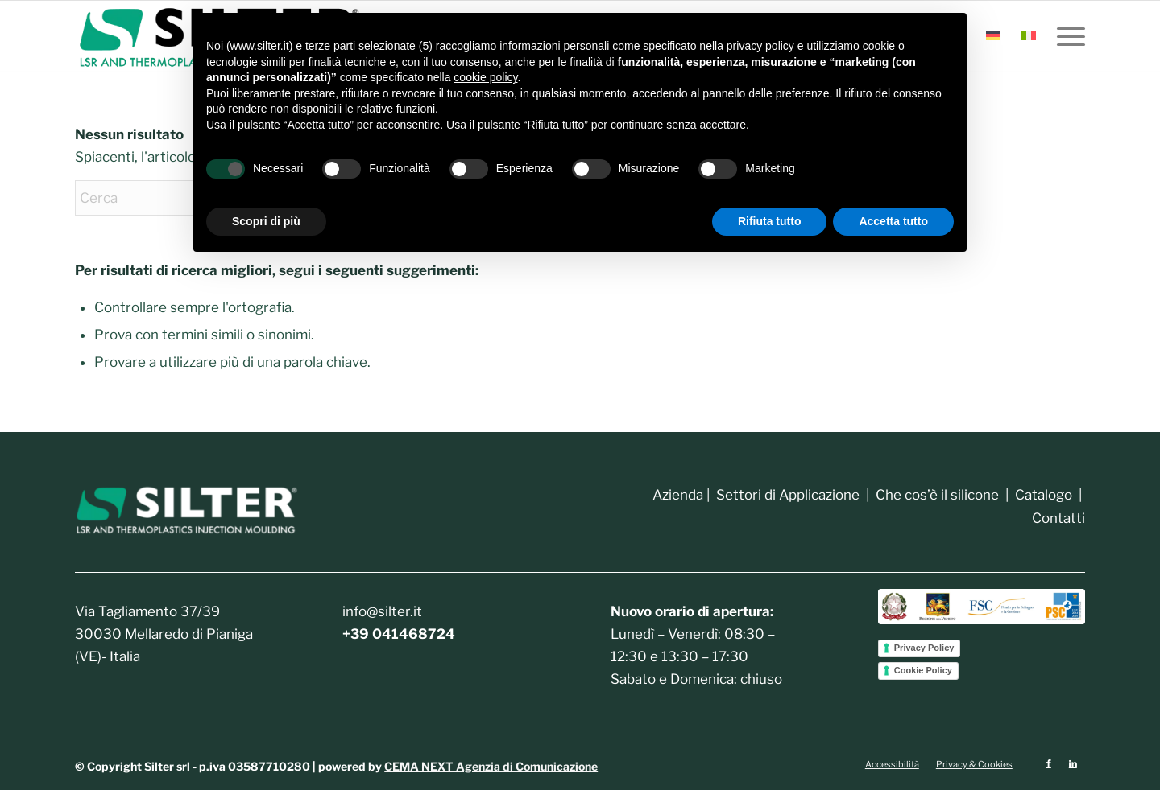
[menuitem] (993, 36)
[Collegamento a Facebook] (1049, 763)
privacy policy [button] (760, 45)
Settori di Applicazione (788, 495)
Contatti (1058, 518)
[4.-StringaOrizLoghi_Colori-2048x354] (981, 606)
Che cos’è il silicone (937, 495)
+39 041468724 (398, 634)
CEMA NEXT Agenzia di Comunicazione (491, 766)
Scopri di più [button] (266, 221)
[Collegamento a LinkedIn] (1073, 763)
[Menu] (1065, 36)
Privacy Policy (924, 647)
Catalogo (1042, 495)
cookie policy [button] (485, 77)
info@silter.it (382, 611)
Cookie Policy (923, 670)
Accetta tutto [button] (893, 221)
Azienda (677, 495)
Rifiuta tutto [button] (770, 221)
